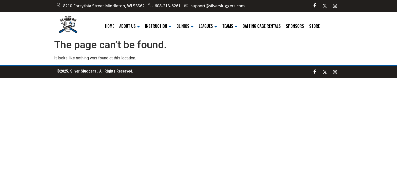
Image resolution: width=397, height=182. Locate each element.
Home (109, 26)
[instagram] (335, 6)
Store (314, 26)
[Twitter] (325, 6)
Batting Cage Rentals (262, 26)
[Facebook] (315, 6)
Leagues (208, 26)
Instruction (158, 26)
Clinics (185, 26)
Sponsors (295, 26)
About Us (129, 26)
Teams (229, 26)
